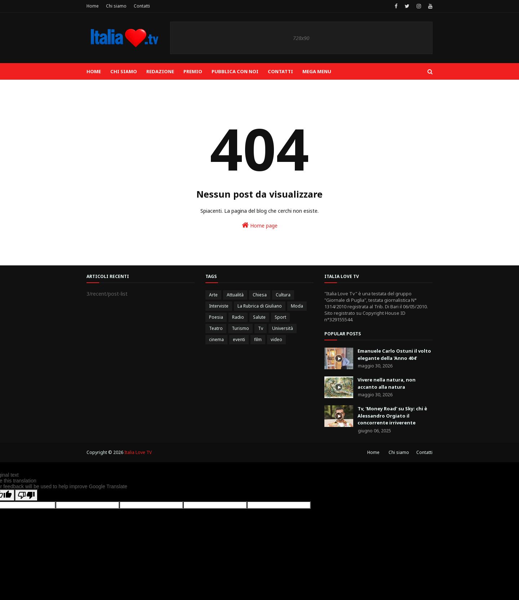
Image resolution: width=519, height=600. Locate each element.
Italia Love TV (138, 452)
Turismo (240, 328)
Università (282, 328)
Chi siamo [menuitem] (123, 71)
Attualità (235, 295)
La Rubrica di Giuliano (260, 306)
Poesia (216, 317)
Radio (238, 317)
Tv (260, 328)
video (276, 339)
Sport (280, 317)
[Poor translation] (26, 495)
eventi (239, 339)
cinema (216, 339)
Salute (259, 317)
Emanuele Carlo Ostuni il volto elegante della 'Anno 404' (394, 354)
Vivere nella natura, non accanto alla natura (387, 383)
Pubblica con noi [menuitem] (235, 71)
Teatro (216, 328)
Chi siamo (116, 6)
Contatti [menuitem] (280, 71)
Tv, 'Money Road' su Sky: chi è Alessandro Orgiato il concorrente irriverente (392, 415)
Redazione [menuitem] (160, 71)
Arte (213, 295)
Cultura (283, 295)
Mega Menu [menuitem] (316, 71)
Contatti (142, 6)
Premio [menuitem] (192, 71)
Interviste (219, 306)
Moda (297, 306)
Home (92, 6)
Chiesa (260, 295)
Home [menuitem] (93, 71)
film (258, 339)
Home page (260, 225)
